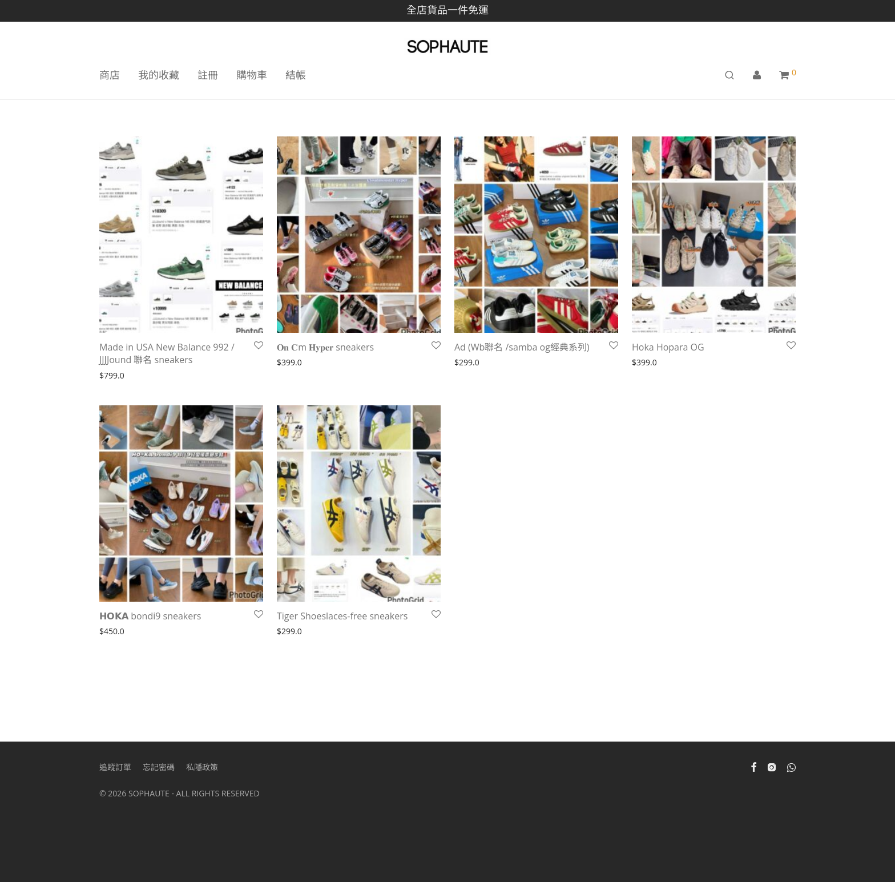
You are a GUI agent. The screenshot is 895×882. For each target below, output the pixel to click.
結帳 (295, 75)
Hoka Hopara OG (669, 347)
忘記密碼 (159, 767)
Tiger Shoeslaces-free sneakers (342, 616)
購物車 (251, 75)
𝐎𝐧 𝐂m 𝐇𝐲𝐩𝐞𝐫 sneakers (325, 347)
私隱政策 (202, 767)
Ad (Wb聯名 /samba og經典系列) (522, 347)
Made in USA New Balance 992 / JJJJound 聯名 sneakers (167, 353)
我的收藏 (158, 75)
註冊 (207, 75)
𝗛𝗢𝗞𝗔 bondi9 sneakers (151, 616)
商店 (109, 75)
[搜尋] (729, 75)
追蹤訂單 (115, 767)
